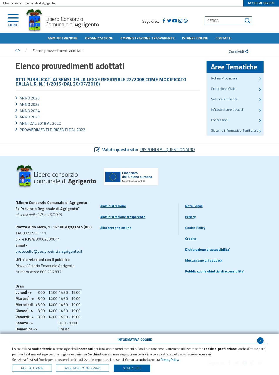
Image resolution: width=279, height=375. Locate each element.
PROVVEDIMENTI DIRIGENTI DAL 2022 (52, 130)
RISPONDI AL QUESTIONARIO (167, 149)
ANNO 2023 (30, 117)
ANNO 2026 (30, 98)
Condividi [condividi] (238, 51)
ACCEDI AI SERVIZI (261, 3)
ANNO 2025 (30, 104)
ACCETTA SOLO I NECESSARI (82, 368)
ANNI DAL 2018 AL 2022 (40, 123)
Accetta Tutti (132, 368)
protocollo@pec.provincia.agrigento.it (48, 251)
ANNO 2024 (30, 111)
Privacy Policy (169, 359)
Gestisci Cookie (32, 368)
